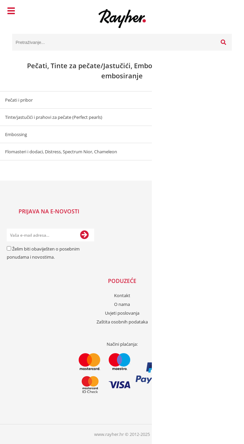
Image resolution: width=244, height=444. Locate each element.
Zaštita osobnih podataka (122, 322)
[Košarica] (225, 12)
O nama (122, 304)
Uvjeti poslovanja (122, 313)
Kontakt (122, 295)
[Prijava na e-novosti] (84, 235)
